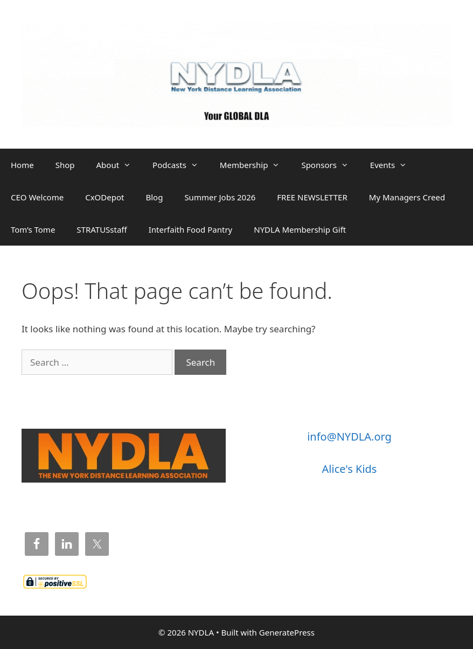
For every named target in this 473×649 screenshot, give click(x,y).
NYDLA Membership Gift (300, 229)
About (119, 165)
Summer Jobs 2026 (219, 197)
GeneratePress (287, 632)
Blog (154, 197)
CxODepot (104, 197)
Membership (255, 165)
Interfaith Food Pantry (191, 229)
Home (22, 164)
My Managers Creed (407, 197)
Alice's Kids (349, 469)
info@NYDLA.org (349, 436)
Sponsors (330, 165)
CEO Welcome (37, 197)
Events (394, 165)
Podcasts (180, 165)
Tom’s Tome (33, 229)
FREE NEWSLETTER (312, 197)
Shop (65, 164)
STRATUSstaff (101, 229)
